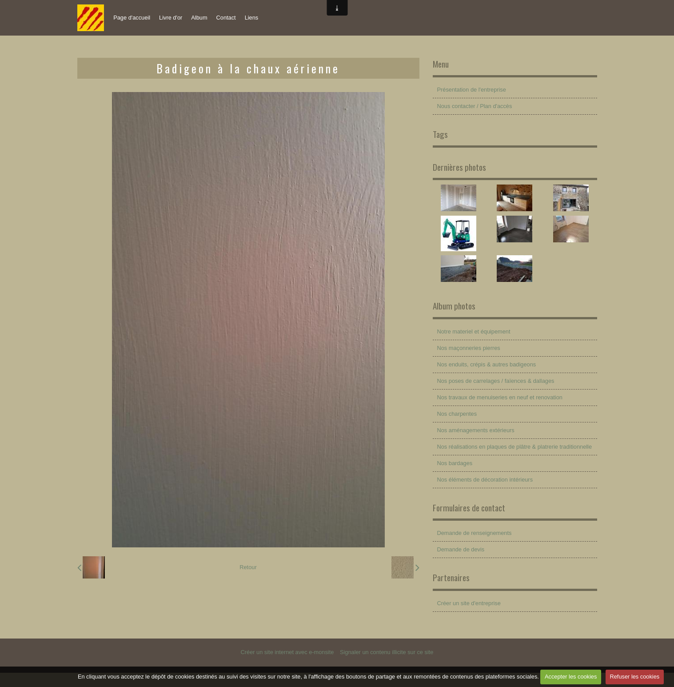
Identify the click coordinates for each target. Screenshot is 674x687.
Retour (247, 567)
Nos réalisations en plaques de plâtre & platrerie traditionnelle (514, 446)
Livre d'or (170, 17)
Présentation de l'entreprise (471, 89)
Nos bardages (455, 463)
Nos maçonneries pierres (468, 348)
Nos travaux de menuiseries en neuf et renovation (499, 397)
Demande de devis (461, 549)
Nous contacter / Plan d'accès (474, 106)
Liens (252, 17)
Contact (226, 17)
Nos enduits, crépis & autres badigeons (486, 364)
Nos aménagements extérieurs (475, 430)
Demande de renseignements (474, 533)
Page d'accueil (131, 17)
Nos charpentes (457, 413)
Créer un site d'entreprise (469, 603)
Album (199, 17)
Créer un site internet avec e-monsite (287, 652)
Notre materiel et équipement (473, 331)
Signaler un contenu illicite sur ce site (387, 652)
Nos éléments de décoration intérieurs (485, 479)
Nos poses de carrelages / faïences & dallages (495, 381)
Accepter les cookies (571, 676)
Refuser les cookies (635, 676)
